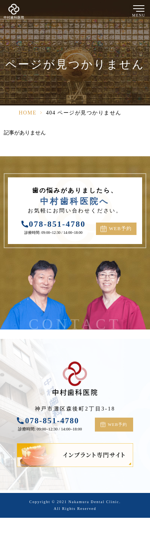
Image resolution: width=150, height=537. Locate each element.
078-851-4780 (57, 224)
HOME (27, 113)
